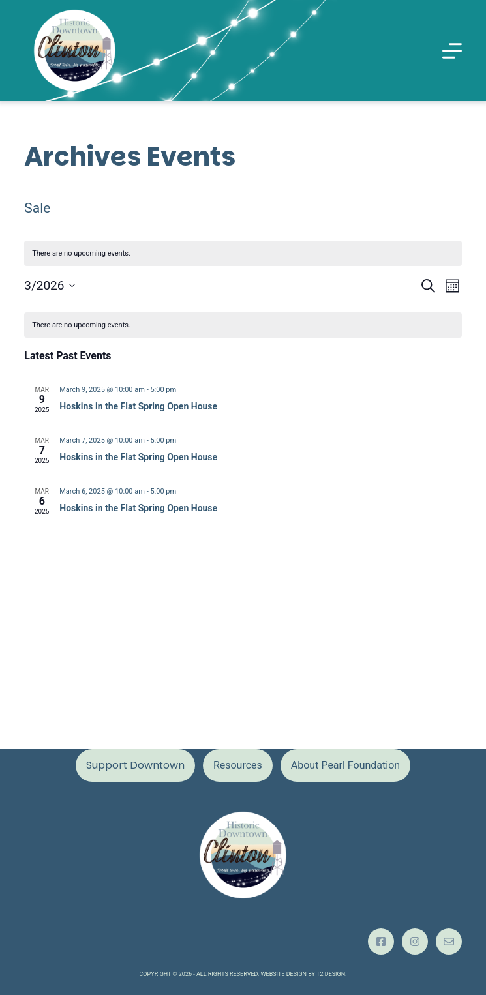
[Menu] (452, 51)
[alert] (243, 325)
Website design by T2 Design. (304, 974)
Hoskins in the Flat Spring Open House (138, 406)
